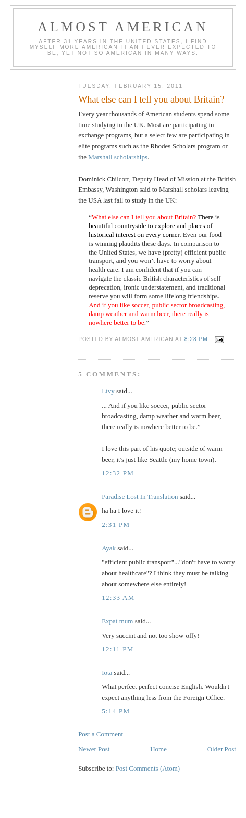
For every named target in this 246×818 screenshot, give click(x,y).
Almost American (123, 26)
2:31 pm (116, 524)
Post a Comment (100, 734)
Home (158, 749)
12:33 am (118, 597)
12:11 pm (118, 649)
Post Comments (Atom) (148, 768)
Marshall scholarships (117, 157)
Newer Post (93, 749)
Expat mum (117, 621)
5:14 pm (116, 711)
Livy (108, 391)
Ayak (109, 548)
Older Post (221, 749)
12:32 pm (118, 473)
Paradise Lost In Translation (140, 496)
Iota (108, 672)
